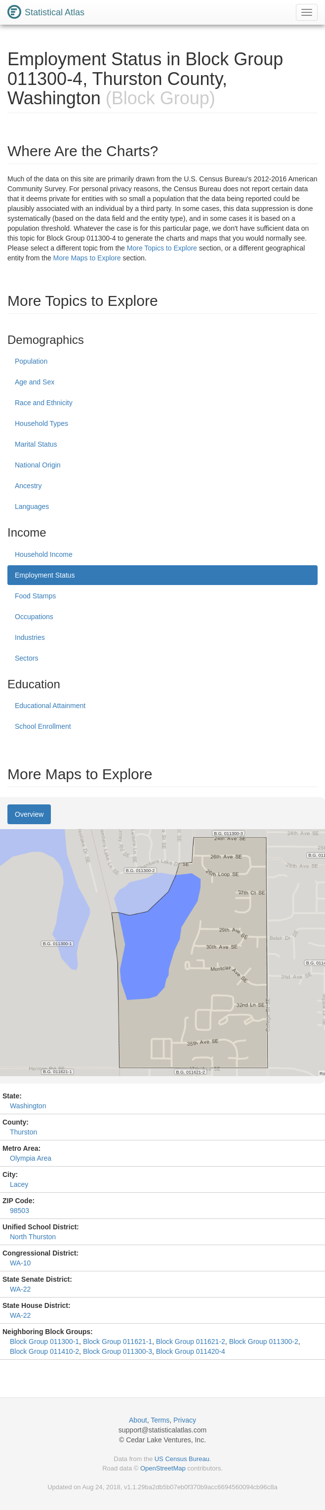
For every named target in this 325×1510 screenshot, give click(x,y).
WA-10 (20, 1263)
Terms (160, 1420)
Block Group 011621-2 (190, 1341)
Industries (30, 637)
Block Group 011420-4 (190, 1351)
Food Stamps (35, 596)
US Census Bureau (182, 1459)
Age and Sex (34, 382)
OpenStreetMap (163, 1468)
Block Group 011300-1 (44, 1341)
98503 (19, 1211)
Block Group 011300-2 (263, 1341)
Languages (32, 506)
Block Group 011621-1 (117, 1341)
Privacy (184, 1420)
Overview (29, 814)
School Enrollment (43, 726)
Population (31, 361)
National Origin (38, 465)
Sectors (26, 658)
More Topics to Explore (162, 248)
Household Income (44, 554)
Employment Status (45, 575)
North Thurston (33, 1237)
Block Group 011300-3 (117, 1351)
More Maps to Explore (87, 258)
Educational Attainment (50, 706)
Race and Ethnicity (44, 403)
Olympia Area (30, 1158)
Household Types (41, 423)
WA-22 (20, 1289)
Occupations (34, 617)
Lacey (19, 1184)
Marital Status (36, 444)
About (138, 1420)
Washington (28, 1106)
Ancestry (28, 486)
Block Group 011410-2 (44, 1351)
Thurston (23, 1132)
